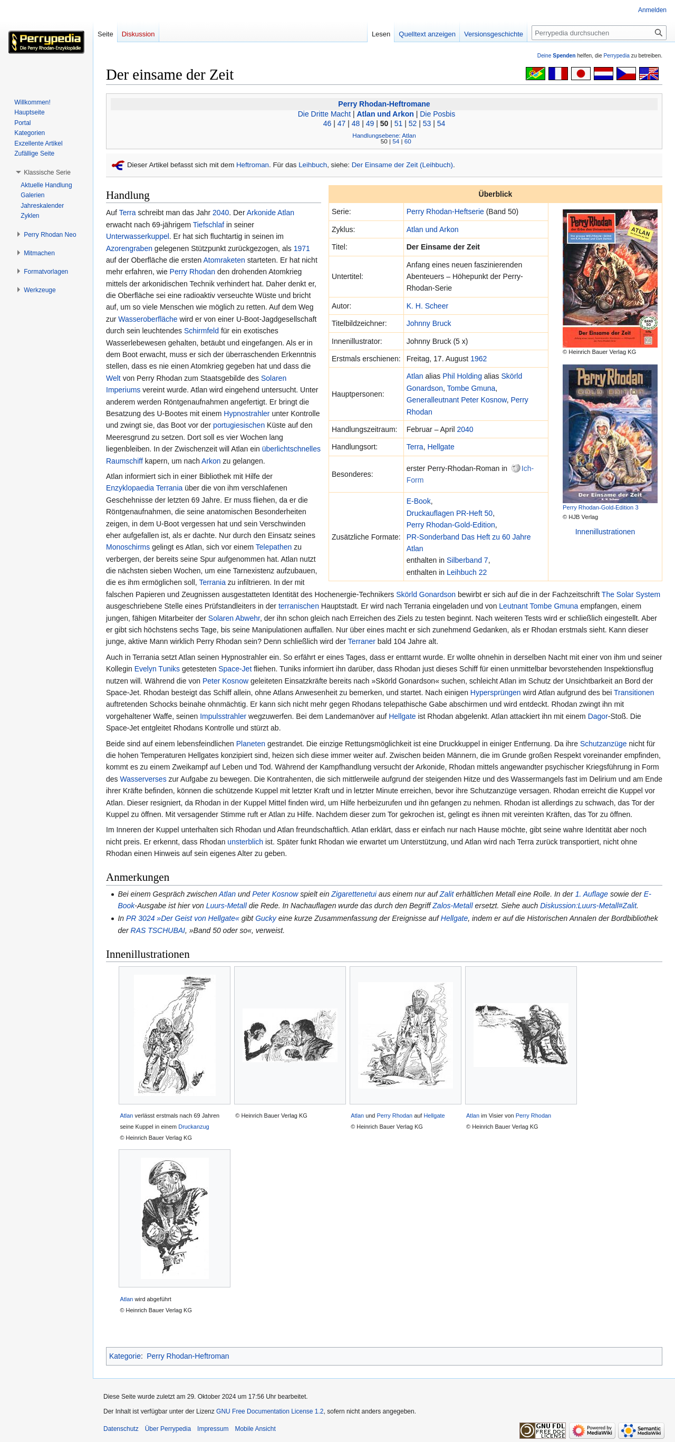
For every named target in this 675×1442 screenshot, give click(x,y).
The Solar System (631, 594)
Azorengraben (129, 248)
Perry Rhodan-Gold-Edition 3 (601, 507)
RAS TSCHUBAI (158, 930)
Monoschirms (128, 547)
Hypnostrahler (246, 413)
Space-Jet (235, 669)
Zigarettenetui (354, 894)
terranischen (298, 606)
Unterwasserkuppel (137, 236)
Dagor (598, 716)
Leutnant (513, 606)
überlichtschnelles (291, 449)
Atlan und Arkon (384, 114)
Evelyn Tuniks (157, 669)
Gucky (265, 918)
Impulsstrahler (223, 716)
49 (370, 123)
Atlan (415, 376)
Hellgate (440, 447)
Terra (415, 447)
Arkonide (261, 212)
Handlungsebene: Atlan (384, 135)
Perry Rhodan (192, 271)
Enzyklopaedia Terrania (144, 488)
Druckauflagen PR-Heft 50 (450, 513)
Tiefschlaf (208, 224)
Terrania (212, 582)
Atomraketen (224, 260)
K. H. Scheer (427, 306)
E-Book (419, 501)
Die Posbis (437, 114)
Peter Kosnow (225, 681)
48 (356, 123)
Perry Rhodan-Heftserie (445, 211)
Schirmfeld (201, 330)
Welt (113, 378)
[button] (47, 172)
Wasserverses (143, 779)
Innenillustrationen (605, 531)
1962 (478, 358)
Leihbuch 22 (467, 572)
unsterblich (245, 842)
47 (342, 123)
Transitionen (634, 692)
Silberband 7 (467, 560)
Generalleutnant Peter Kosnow (457, 400)
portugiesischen (239, 425)
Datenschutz (121, 1429)
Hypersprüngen (495, 692)
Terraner (361, 641)
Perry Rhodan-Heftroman (188, 1356)
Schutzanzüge (603, 743)
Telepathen (274, 547)
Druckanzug (193, 1126)
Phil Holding (462, 376)
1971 (302, 248)
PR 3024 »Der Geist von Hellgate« (182, 918)
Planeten (250, 743)
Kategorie (125, 1356)
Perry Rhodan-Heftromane (384, 104)
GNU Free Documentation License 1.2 (269, 1411)
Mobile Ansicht (255, 1429)
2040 (465, 429)
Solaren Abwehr (234, 618)
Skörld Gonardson (426, 594)
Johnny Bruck (429, 323)
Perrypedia (616, 56)
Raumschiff (124, 461)
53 (427, 123)
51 (398, 123)
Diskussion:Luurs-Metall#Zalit (588, 905)
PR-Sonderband (433, 537)
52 (413, 123)
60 (407, 141)
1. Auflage (592, 894)
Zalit (447, 894)
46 (327, 123)
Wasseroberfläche (147, 319)
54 (441, 123)
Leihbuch (312, 165)
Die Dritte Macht (324, 114)
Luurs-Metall (226, 905)
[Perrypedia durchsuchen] (599, 32)
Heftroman (252, 165)
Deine (556, 56)
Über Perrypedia (168, 1429)
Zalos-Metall (452, 905)
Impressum (212, 1429)
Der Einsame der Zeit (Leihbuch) (402, 165)
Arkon (211, 461)
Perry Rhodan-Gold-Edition (451, 525)
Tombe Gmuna (471, 388)
